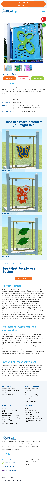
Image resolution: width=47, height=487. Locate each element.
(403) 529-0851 (8, 467)
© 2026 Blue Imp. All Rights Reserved (10, 477)
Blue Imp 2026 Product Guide (10, 411)
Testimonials (29, 414)
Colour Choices (7, 413)
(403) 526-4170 (8, 463)
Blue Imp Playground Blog (11, 418)
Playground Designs (8, 388)
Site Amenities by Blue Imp (11, 415)
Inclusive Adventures (31, 388)
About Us (28, 408)
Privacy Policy (29, 424)
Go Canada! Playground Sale (11, 408)
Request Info (9, 78)
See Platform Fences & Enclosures (11, 19)
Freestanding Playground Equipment (10, 391)
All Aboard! (28, 397)
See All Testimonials (23, 278)
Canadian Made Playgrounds (34, 418)
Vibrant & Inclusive (31, 393)
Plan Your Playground (9, 423)
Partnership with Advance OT (34, 412)
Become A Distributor (32, 410)
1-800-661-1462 (8, 459)
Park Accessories (7, 394)
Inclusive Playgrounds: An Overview (10, 420)
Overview (13, 83)
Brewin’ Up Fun (30, 399)
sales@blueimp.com (9, 470)
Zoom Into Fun (29, 390)
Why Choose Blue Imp (32, 416)
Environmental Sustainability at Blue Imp (34, 421)
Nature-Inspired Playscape (33, 395)
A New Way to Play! (23, 4)
